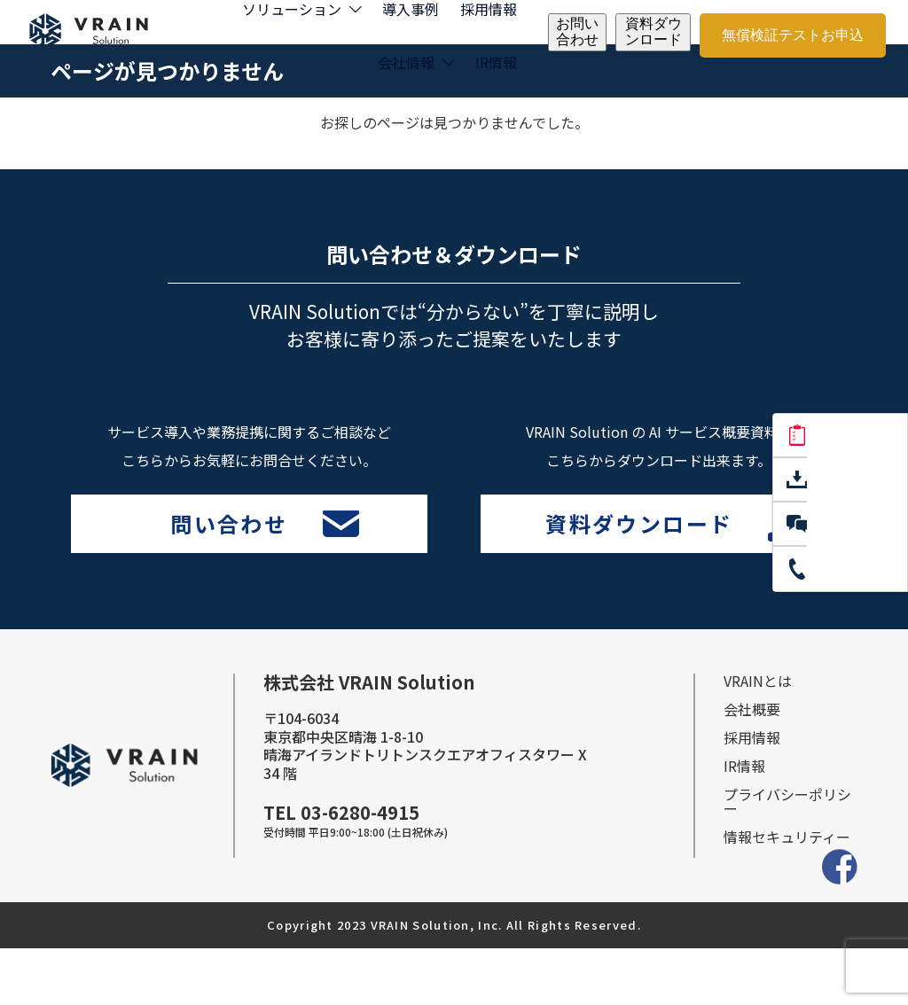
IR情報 (496, 62)
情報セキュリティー (787, 893)
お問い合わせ (577, 31)
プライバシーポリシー (787, 858)
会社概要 (752, 765)
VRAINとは (758, 737)
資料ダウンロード (653, 31)
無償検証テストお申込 (793, 35)
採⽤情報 (752, 794)
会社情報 (406, 62)
